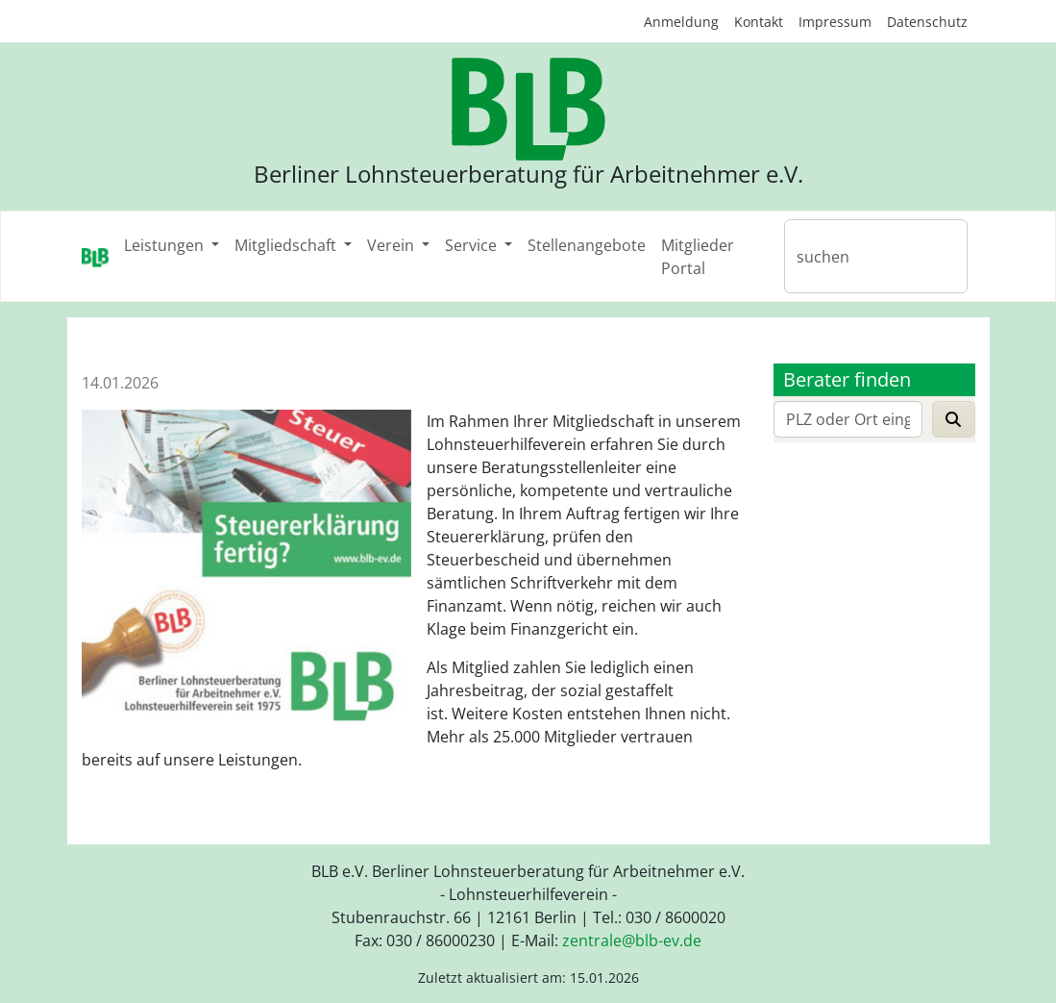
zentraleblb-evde (631, 940)
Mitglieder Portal (697, 257)
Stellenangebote (587, 245)
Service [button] (473, 245)
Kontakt (758, 22)
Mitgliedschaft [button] (287, 245)
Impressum (835, 22)
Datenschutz (927, 22)
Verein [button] (392, 245)
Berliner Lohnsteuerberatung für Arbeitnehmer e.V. (528, 174)
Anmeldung (681, 22)
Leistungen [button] (166, 245)
